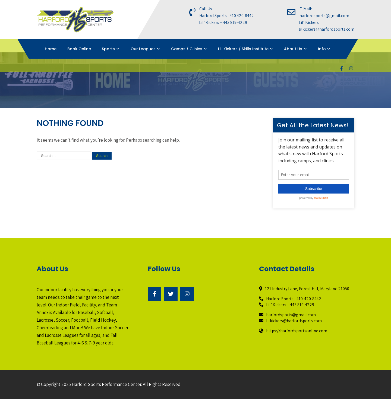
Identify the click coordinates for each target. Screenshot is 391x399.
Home (50, 49)
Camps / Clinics (186, 49)
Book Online (79, 49)
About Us (293, 49)
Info (322, 49)
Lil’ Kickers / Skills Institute (243, 49)
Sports (108, 49)
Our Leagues (143, 49)
